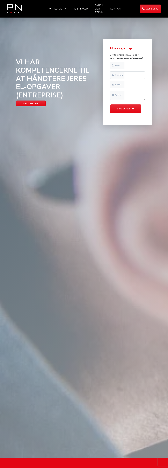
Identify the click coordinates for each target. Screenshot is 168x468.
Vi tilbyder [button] (56, 8)
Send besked (125, 108)
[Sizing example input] (134, 65)
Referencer (80, 8)
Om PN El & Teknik (99, 9)
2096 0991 (150, 8)
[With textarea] (134, 95)
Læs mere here (30, 103)
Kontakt (116, 8)
